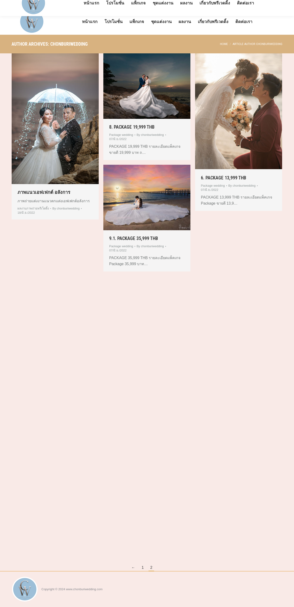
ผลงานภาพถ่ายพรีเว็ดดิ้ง (33, 208)
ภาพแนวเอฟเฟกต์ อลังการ (43, 192)
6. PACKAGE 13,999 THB (223, 178)
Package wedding (121, 135)
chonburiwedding (69, 44)
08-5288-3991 (24, 4)
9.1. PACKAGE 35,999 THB (133, 238)
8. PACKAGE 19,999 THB (132, 127)
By (66, 208)
